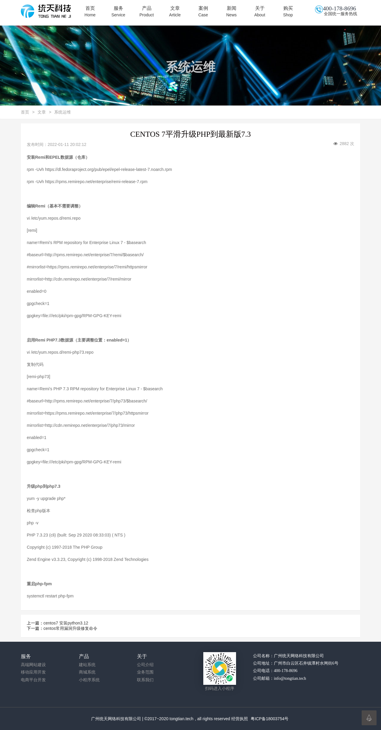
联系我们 (145, 680)
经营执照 (239, 718)
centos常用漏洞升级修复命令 (70, 628)
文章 (175, 12)
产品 (146, 12)
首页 (90, 12)
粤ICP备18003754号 (270, 718)
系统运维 (62, 112)
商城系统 (87, 672)
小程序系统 (89, 680)
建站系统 (87, 665)
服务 (118, 12)
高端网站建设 (33, 665)
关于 (259, 12)
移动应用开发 (33, 672)
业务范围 (145, 672)
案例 (203, 12)
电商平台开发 (33, 680)
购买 (288, 12)
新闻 (231, 12)
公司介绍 (145, 665)
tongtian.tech (181, 718)
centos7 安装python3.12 (65, 623)
